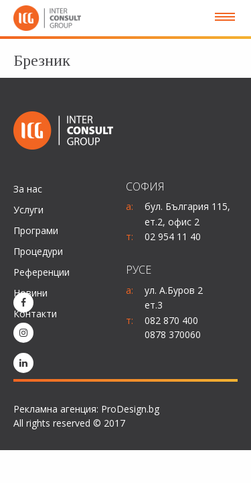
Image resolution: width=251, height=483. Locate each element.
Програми (35, 230)
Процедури (38, 251)
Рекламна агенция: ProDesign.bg (86, 408)
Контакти (35, 313)
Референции (41, 272)
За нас (27, 188)
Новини (30, 292)
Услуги (28, 209)
